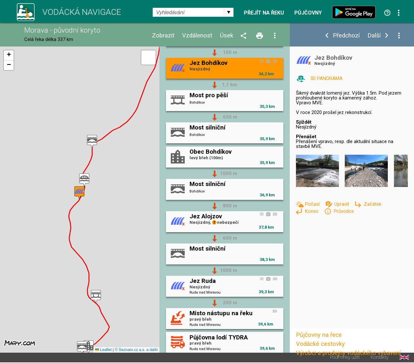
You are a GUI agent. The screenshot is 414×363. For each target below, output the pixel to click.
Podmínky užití (345, 357)
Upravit (342, 204)
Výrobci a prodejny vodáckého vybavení (348, 353)
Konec (312, 211)
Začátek (372, 204)
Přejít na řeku (264, 13)
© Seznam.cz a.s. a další (136, 349)
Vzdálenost (197, 36)
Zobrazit (163, 36)
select (228, 12)
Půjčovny (308, 13)
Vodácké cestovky (320, 343)
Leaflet (103, 349)
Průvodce (343, 211)
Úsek (226, 36)
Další (374, 36)
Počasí (313, 204)
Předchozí (346, 36)
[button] (92, 141)
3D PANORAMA (326, 78)
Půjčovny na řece (319, 334)
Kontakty (379, 357)
